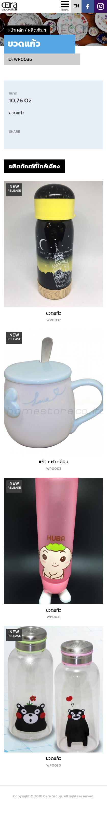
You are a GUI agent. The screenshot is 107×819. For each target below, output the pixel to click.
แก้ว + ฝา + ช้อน (53, 464)
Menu (65, 9)
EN (76, 5)
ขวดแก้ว (53, 316)
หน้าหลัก (16, 29)
